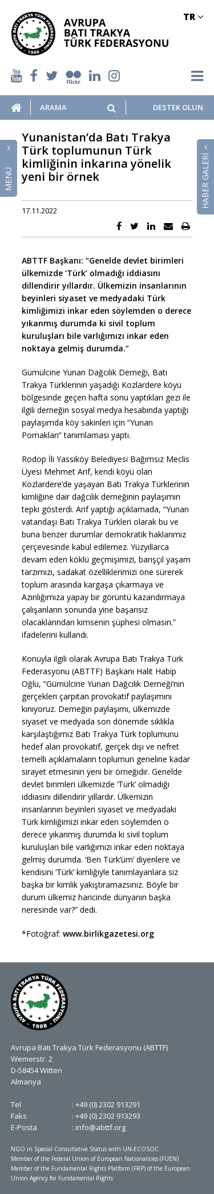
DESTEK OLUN (178, 107)
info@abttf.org (100, 1127)
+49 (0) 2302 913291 (107, 1104)
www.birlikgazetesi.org (108, 933)
